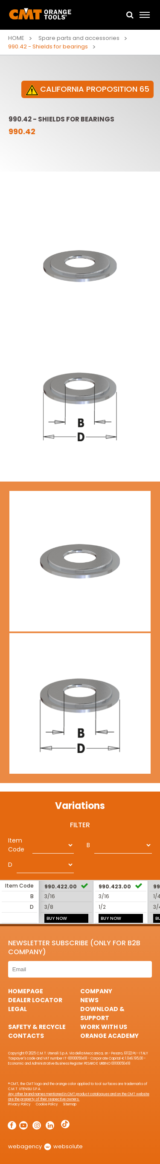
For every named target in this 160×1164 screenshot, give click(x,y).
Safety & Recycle (37, 1027)
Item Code (16, 845)
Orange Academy (109, 1036)
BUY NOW (57, 918)
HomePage (25, 991)
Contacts (26, 1036)
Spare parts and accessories (78, 38)
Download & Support (102, 1013)
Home (16, 38)
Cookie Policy (47, 1104)
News (89, 1000)
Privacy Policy (19, 1104)
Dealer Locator (35, 1000)
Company (96, 991)
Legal (17, 1009)
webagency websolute (45, 1146)
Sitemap (69, 1104)
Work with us (103, 1027)
